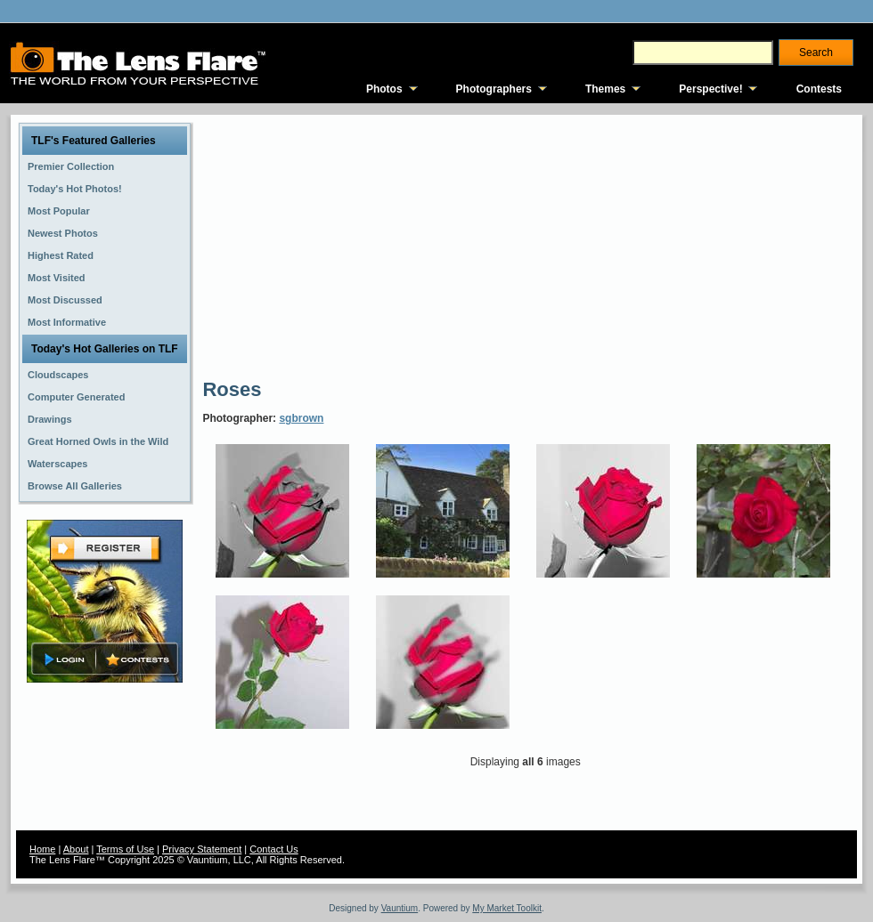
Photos (384, 89)
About (76, 849)
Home (42, 849)
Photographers (494, 89)
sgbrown (301, 418)
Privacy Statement (201, 849)
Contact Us (273, 849)
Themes (605, 89)
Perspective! (710, 89)
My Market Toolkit (507, 908)
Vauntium (400, 908)
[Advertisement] (376, 244)
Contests (819, 89)
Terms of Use (125, 849)
